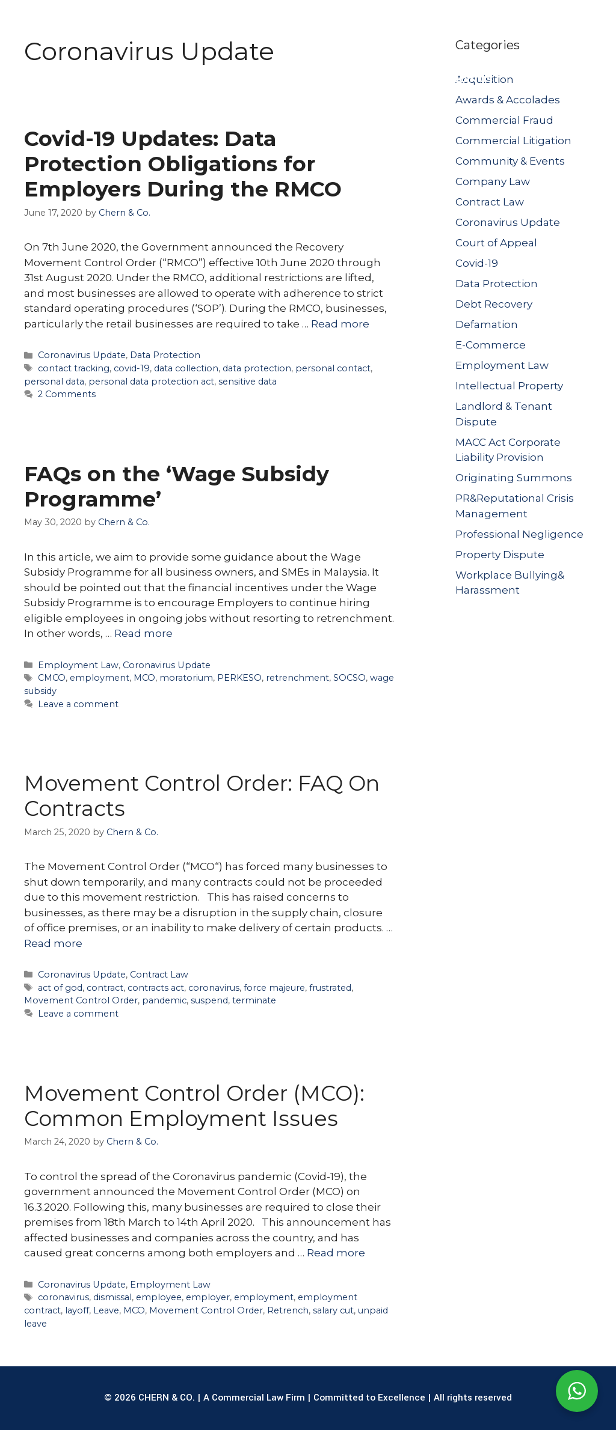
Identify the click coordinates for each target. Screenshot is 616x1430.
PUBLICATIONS (394, 79)
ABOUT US (93, 79)
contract (105, 987)
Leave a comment (78, 704)
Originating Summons (513, 478)
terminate (254, 1000)
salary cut (333, 1310)
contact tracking (73, 368)
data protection (257, 368)
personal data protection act (151, 381)
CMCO (52, 677)
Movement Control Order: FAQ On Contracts (202, 795)
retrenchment (297, 677)
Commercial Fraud (504, 120)
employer (208, 1297)
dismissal (112, 1297)
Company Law (492, 181)
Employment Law (78, 665)
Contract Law (159, 974)
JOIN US (473, 79)
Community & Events (510, 161)
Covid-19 (476, 263)
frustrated (330, 987)
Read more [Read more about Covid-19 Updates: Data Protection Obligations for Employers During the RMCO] (340, 324)
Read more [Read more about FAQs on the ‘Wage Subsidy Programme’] (143, 633)
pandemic (164, 1000)
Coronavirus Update (82, 355)
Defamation (486, 324)
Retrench (288, 1310)
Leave (106, 1310)
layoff (77, 1310)
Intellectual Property (509, 386)
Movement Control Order (81, 1000)
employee (159, 1297)
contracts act (156, 987)
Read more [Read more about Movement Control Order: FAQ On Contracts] (53, 943)
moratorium (186, 677)
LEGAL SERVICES (197, 79)
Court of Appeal (496, 243)
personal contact (333, 368)
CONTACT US (548, 79)
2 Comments (67, 394)
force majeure (274, 987)
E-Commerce (490, 345)
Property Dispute (499, 555)
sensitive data (247, 381)
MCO (144, 677)
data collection (186, 368)
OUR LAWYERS (298, 79)
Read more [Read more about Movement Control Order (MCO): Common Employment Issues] (336, 1253)
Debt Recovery (493, 304)
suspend (209, 1000)
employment (99, 677)
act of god (60, 987)
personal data (54, 381)
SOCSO (349, 677)
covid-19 (132, 368)
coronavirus (213, 987)
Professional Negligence (519, 534)
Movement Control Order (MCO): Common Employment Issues (194, 1105)
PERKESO (239, 677)
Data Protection (165, 355)
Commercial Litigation (513, 141)
